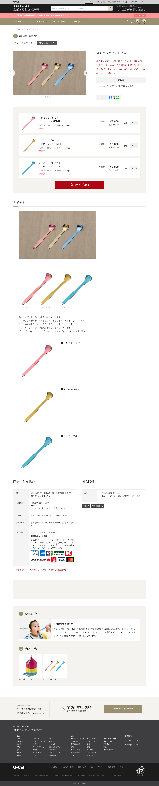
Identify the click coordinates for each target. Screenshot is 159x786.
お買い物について (132, 744)
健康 (18, 29)
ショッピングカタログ (133, 740)
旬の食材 (52, 744)
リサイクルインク (109, 741)
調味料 (35, 750)
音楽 (88, 744)
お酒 (34, 744)
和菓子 (19, 755)
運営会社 (16, 775)
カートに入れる (81, 184)
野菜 (18, 750)
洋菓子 (19, 752)
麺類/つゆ (36, 738)
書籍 (88, 747)
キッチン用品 (75, 750)
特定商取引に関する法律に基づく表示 (91, 775)
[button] (45, 97)
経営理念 (27, 775)
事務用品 (90, 750)
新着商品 (77, 21)
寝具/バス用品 (75, 752)
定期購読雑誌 (75, 744)
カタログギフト (54, 752)
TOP (14, 29)
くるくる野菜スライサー (24, 43)
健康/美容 (52, 755)
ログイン (137, 23)
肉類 (18, 747)
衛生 (23, 29)
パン (34, 755)
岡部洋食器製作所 (28, 36)
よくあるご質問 (115, 775)
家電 (72, 747)
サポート (143, 2)
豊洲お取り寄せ (54, 747)
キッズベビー (91, 752)
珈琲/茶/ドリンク (39, 747)
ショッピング (89, 2)
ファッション (91, 741)
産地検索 (52, 750)
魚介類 (19, 744)
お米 (18, 738)
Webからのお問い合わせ (123, 708)
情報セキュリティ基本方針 (63, 775)
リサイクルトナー (109, 738)
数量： (126, 123)
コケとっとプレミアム (47, 43)
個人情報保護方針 (42, 775)
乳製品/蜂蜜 (37, 752)
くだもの (20, 741)
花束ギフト (75, 741)
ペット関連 (91, 738)
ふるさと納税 (101, 2)
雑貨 (72, 755)
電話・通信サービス (114, 2)
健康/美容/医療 (108, 750)
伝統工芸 (90, 755)
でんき (125, 2)
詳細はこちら (45, 496)
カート (144, 23)
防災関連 (106, 744)
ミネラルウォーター (40, 741)
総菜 (50, 741)
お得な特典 (134, 2)
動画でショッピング (78, 738)
